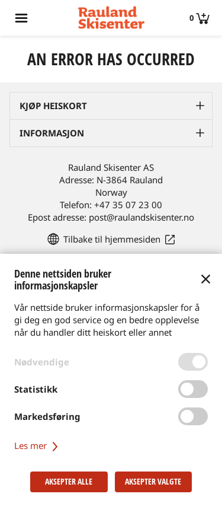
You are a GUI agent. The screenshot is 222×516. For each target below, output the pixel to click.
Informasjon (52, 133)
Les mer (37, 445)
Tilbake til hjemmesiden (111, 239)
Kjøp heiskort (53, 106)
